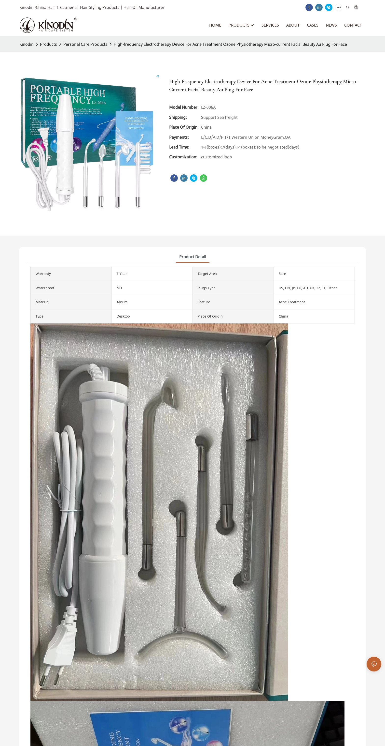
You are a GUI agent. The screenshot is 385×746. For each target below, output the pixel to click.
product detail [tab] (192, 256)
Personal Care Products (85, 44)
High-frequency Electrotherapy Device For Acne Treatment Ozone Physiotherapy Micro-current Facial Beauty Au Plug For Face (230, 44)
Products (48, 44)
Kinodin (26, 44)
